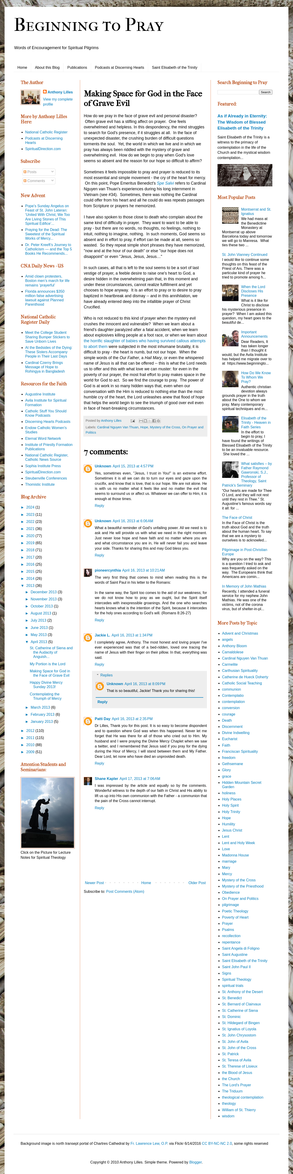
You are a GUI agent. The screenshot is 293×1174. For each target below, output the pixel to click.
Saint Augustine (234, 955)
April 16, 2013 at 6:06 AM (133, 521)
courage (228, 714)
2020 (30, 536)
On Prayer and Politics (240, 899)
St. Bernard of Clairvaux (241, 1004)
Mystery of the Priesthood (242, 886)
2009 (30, 752)
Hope (144, 427)
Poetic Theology (235, 911)
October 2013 (42, 606)
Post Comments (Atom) (125, 891)
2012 (30, 731)
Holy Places (231, 799)
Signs (226, 973)
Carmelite (230, 664)
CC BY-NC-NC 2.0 (217, 1143)
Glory (226, 770)
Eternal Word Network (43, 438)
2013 (30, 586)
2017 (30, 557)
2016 (30, 564)
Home (22, 67)
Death (227, 720)
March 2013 (41, 707)
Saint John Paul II (236, 967)
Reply (99, 506)
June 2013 (40, 628)
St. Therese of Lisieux (239, 1066)
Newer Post (94, 883)
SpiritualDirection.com (43, 149)
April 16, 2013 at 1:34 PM (132, 635)
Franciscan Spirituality (240, 751)
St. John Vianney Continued (244, 255)
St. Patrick (230, 1054)
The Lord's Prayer (236, 1085)
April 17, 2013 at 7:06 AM (139, 779)
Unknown (103, 466)
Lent (225, 836)
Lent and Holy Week (238, 843)
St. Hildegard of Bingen (241, 1023)
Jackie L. (102, 635)
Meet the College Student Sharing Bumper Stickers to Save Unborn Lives (47, 337)
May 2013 (39, 635)
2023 (30, 515)
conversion (231, 708)
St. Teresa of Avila (236, 1060)
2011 (30, 738)
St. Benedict (232, 998)
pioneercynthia (108, 570)
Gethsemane (232, 764)
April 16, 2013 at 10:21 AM (143, 570)
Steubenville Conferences (46, 478)
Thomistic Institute (40, 484)
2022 (30, 522)
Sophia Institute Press (43, 466)
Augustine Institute (40, 394)
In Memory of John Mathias (244, 586)
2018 (30, 550)
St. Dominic (231, 1017)
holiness (229, 793)
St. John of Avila (235, 1042)
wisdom (228, 1116)
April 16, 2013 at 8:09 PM (145, 684)
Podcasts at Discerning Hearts (119, 67)
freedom (229, 758)
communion (231, 689)
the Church (231, 1079)
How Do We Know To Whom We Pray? (256, 377)
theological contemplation (242, 1097)
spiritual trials (232, 986)
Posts (30, 172)
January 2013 (42, 721)
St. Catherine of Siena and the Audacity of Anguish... (51, 652)
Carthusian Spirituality (240, 671)
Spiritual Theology (236, 979)
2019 (30, 543)
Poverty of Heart (235, 917)
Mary (226, 867)
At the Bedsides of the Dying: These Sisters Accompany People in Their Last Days (48, 352)
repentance (231, 942)
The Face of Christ (237, 517)
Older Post (197, 883)
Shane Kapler (106, 779)
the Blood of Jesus (237, 1073)
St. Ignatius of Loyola (239, 1029)
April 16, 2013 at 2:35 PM (132, 719)
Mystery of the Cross (165, 427)
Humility (228, 824)
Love (226, 849)
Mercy (227, 874)
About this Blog (47, 67)
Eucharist (229, 739)
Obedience (231, 892)
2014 (30, 578)
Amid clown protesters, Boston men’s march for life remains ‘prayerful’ (47, 280)
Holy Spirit (230, 805)
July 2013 (39, 620)
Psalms (228, 930)
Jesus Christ (232, 830)
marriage (229, 861)
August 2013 (41, 613)
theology (229, 1103)
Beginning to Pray (89, 25)
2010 (30, 745)
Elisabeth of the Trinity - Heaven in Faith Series (256, 422)
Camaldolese (232, 652)
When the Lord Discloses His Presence (253, 291)
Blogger (195, 1162)
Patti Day (102, 719)
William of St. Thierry (239, 1110)
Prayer (227, 923)
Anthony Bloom (234, 646)
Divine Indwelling (236, 733)
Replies (106, 675)
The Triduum (232, 1091)
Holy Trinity (231, 812)
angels (227, 639)
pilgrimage (230, 905)
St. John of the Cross (239, 1048)
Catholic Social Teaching (242, 683)
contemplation (233, 702)
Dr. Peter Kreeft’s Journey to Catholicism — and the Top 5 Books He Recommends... (48, 249)
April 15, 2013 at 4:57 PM (133, 466)
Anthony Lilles (60, 92)
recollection (231, 936)
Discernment (232, 727)
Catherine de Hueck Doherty (245, 677)
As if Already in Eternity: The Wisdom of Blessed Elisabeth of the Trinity (242, 122)
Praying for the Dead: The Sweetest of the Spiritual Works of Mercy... (46, 234)
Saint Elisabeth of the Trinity (174, 67)
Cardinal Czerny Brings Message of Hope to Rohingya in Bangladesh (45, 367)
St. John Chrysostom (239, 1035)
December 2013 (44, 592)
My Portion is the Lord (47, 664)
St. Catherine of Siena (240, 1010)
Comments (34, 181)
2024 (30, 507)
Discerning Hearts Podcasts (47, 422)
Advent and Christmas (240, 633)
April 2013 (39, 642)
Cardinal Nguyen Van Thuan (117, 427)
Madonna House (235, 855)
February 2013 (43, 714)
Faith (226, 745)
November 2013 (44, 599)
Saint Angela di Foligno (241, 948)
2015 (30, 571)
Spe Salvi (165, 183)
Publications (77, 67)
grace (226, 776)
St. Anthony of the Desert (242, 992)
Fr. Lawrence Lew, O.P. (149, 1143)
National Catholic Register (46, 132)
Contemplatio (233, 695)
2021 (30, 529)
